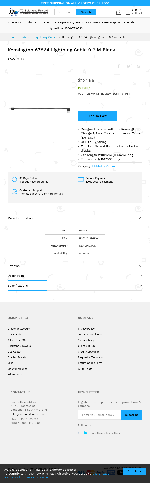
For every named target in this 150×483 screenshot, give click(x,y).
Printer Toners (16, 374)
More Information (20, 218)
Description (16, 276)
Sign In (136, 9)
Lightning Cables (46, 37)
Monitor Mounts (17, 368)
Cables (25, 37)
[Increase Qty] (97, 104)
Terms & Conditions (90, 334)
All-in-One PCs (17, 340)
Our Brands (14, 334)
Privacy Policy (86, 328)
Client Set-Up (86, 345)
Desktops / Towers (19, 345)
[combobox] (65, 12)
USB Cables (15, 351)
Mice (10, 363)
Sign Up (137, 12)
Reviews (14, 266)
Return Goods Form (90, 363)
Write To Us (85, 368)
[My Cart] (118, 12)
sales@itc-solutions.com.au (28, 414)
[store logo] (28, 12)
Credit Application (89, 351)
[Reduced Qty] (82, 104)
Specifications (18, 285)
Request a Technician (91, 357)
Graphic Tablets (17, 357)
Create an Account (19, 328)
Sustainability (86, 340)
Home (11, 37)
